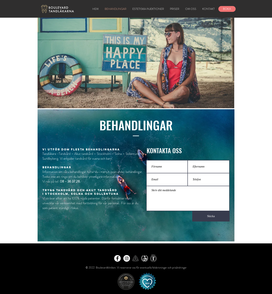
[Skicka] (211, 216)
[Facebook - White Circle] (117, 258)
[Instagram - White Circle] (126, 258)
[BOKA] (227, 9)
